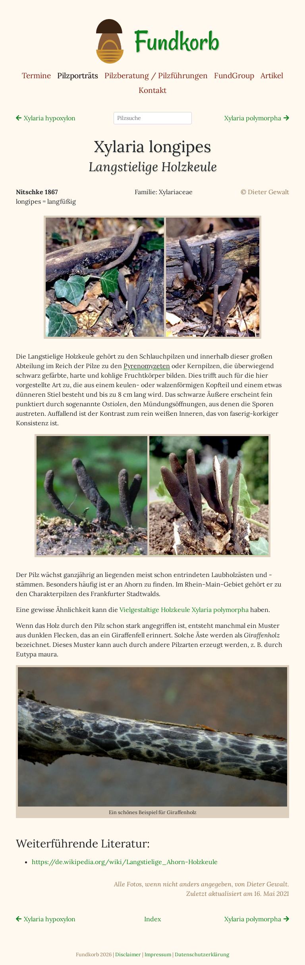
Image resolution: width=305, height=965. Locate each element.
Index (152, 919)
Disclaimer (128, 954)
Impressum (158, 954)
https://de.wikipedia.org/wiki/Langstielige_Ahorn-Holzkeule (125, 862)
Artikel (272, 75)
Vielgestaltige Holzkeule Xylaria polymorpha (184, 610)
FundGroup (234, 75)
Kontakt (152, 90)
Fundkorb (176, 41)
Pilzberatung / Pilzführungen (156, 75)
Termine (36, 75)
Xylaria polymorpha (252, 118)
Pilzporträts (79, 75)
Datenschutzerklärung (202, 954)
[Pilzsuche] (153, 118)
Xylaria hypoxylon (49, 118)
